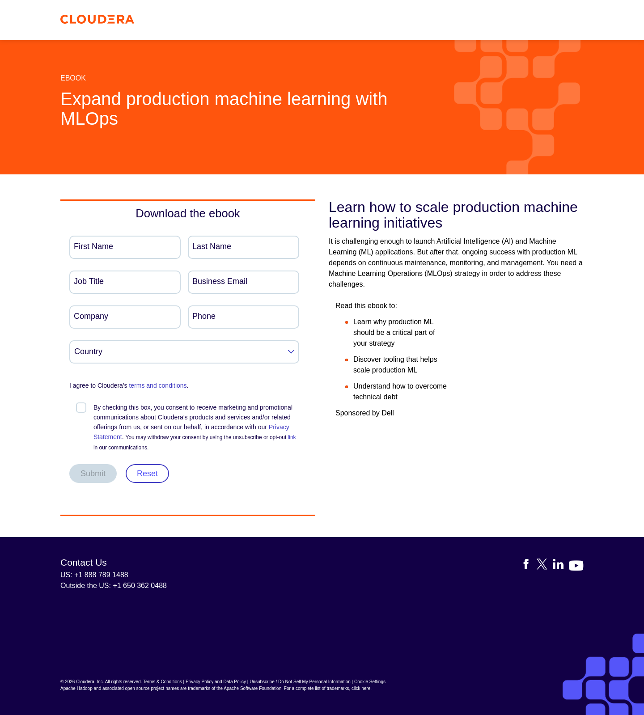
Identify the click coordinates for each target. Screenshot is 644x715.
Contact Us (83, 562)
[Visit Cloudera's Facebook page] (529, 566)
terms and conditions (157, 385)
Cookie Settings (370, 681)
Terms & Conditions (162, 681)
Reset (147, 473)
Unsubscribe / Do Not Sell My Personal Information (300, 681)
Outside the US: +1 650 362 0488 (113, 585)
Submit (93, 473)
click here (361, 688)
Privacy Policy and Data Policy (216, 681)
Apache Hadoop (76, 688)
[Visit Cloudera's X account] (545, 566)
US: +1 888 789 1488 (94, 575)
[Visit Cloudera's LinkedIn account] (561, 566)
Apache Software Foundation (252, 688)
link (292, 437)
